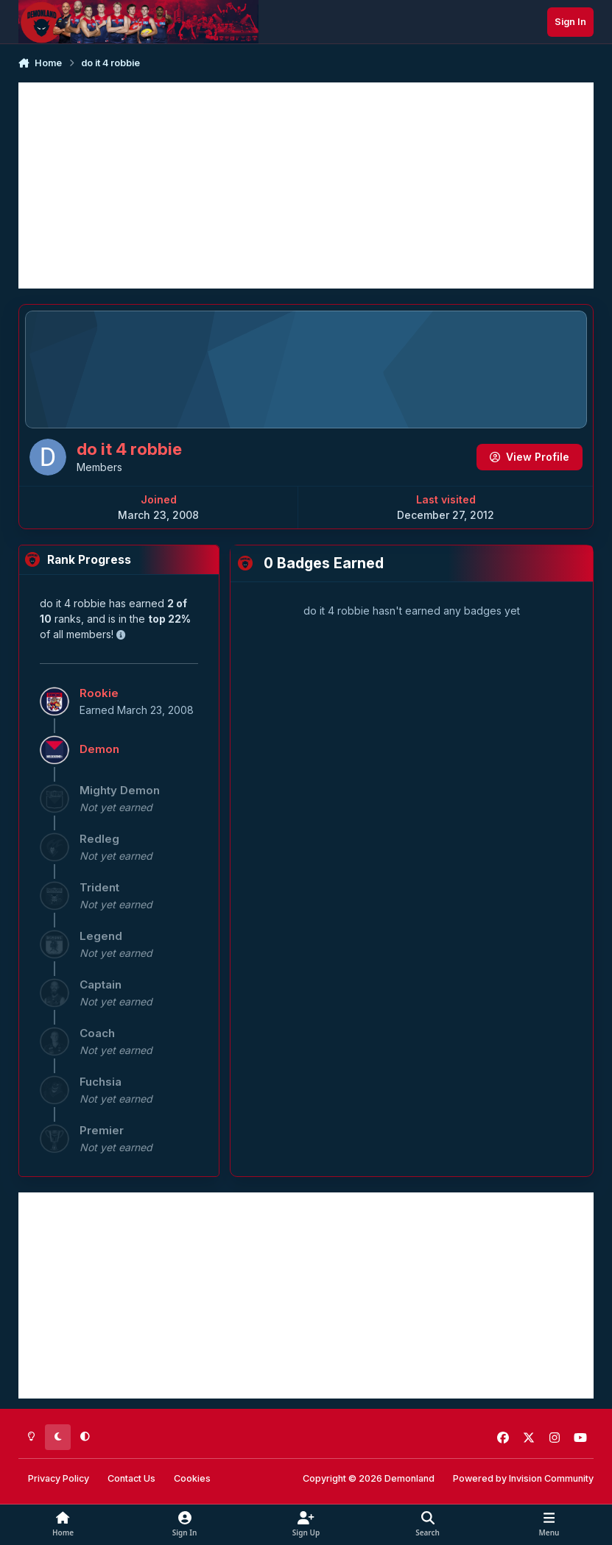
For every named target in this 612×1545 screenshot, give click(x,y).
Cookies (192, 1478)
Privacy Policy (58, 1478)
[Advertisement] (306, 185)
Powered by (523, 1478)
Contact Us (131, 1478)
